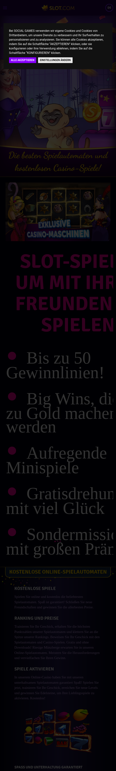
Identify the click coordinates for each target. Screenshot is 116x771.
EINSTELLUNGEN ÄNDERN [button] (55, 60)
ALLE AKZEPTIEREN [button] (22, 60)
